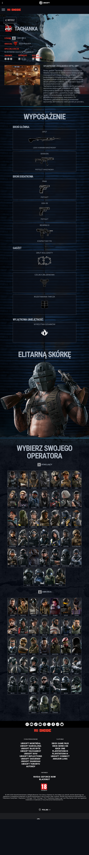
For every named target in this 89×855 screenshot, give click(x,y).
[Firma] (44, 834)
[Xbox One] (60, 748)
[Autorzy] (31, 766)
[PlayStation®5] (60, 751)
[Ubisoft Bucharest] (31, 751)
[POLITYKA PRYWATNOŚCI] (44, 847)
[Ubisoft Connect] (44, 831)
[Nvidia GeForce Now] (44, 777)
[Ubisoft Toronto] (31, 764)
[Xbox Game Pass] (60, 743)
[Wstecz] (10, 20)
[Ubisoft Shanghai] (31, 761)
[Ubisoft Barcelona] (31, 746)
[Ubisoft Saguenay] (31, 759)
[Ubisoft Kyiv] (31, 753)
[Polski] (44, 809)
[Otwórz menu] (3, 10)
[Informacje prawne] (44, 853)
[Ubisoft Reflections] (31, 756)
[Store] (44, 828)
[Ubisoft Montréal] (31, 743)
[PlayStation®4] (60, 753)
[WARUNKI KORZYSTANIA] (44, 850)
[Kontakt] (44, 844)
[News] (44, 836)
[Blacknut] (44, 779)
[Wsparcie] (44, 839)
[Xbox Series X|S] (60, 746)
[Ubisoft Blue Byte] (31, 748)
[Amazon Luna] (60, 759)
